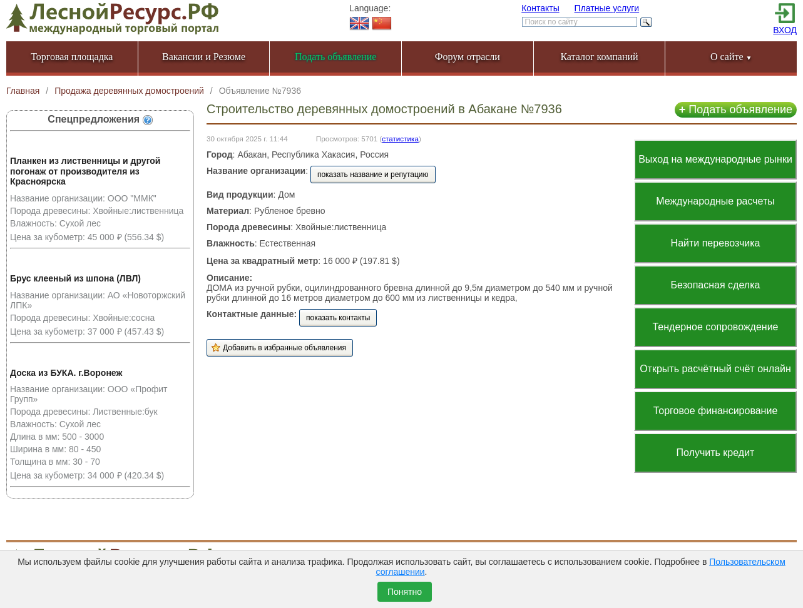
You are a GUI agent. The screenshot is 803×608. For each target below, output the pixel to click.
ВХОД (785, 30)
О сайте (731, 56)
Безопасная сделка (715, 285)
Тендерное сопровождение (715, 327)
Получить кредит (716, 452)
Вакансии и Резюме (203, 56)
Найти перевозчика (715, 243)
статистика (400, 138)
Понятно (404, 592)
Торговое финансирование (715, 410)
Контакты (540, 8)
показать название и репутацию (373, 174)
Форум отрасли (467, 56)
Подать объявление (735, 109)
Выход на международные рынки (715, 159)
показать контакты (338, 317)
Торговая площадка (72, 56)
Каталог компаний (599, 56)
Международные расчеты (715, 201)
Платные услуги (607, 8)
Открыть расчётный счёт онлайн (715, 368)
